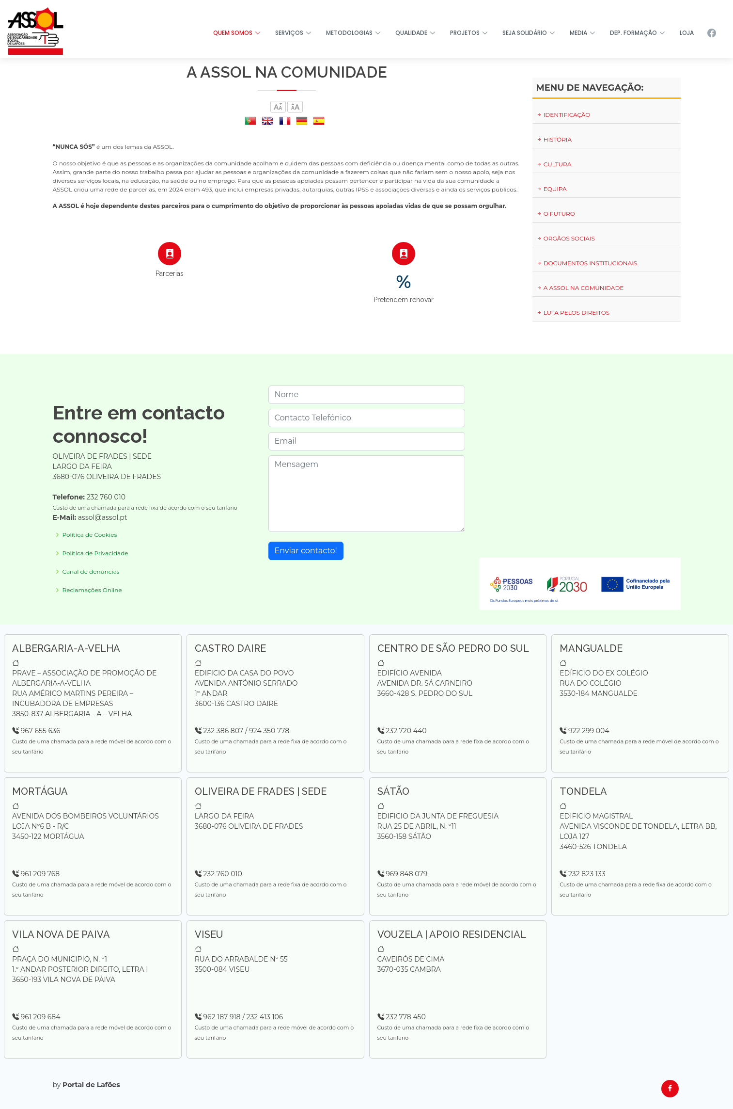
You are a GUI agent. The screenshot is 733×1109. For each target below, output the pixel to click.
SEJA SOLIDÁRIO (528, 33)
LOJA (687, 33)
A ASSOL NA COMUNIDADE (580, 287)
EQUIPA (551, 189)
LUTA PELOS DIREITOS (573, 312)
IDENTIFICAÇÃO (563, 114)
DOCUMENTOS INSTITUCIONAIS (587, 263)
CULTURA (554, 164)
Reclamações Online (92, 590)
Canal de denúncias (91, 572)
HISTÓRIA (554, 139)
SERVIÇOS (293, 33)
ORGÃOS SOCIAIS (565, 238)
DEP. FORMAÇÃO (637, 33)
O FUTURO (555, 213)
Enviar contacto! (306, 550)
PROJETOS (469, 33)
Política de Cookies (89, 535)
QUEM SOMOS (237, 33)
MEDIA (582, 33)
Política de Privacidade (95, 553)
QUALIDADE (415, 33)
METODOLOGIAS (353, 33)
